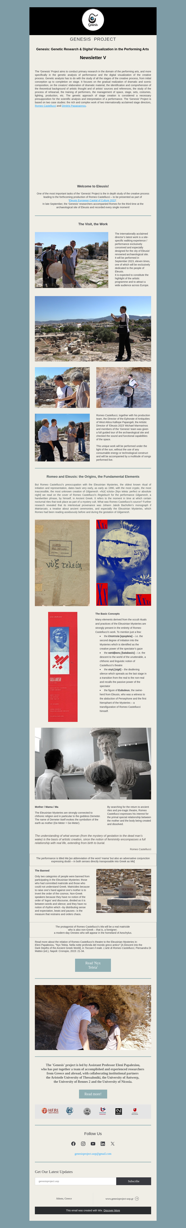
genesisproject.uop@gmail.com (93, 1153)
